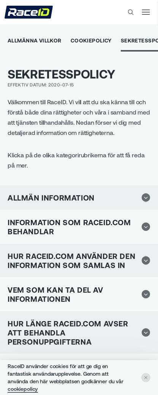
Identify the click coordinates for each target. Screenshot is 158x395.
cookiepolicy (23, 389)
